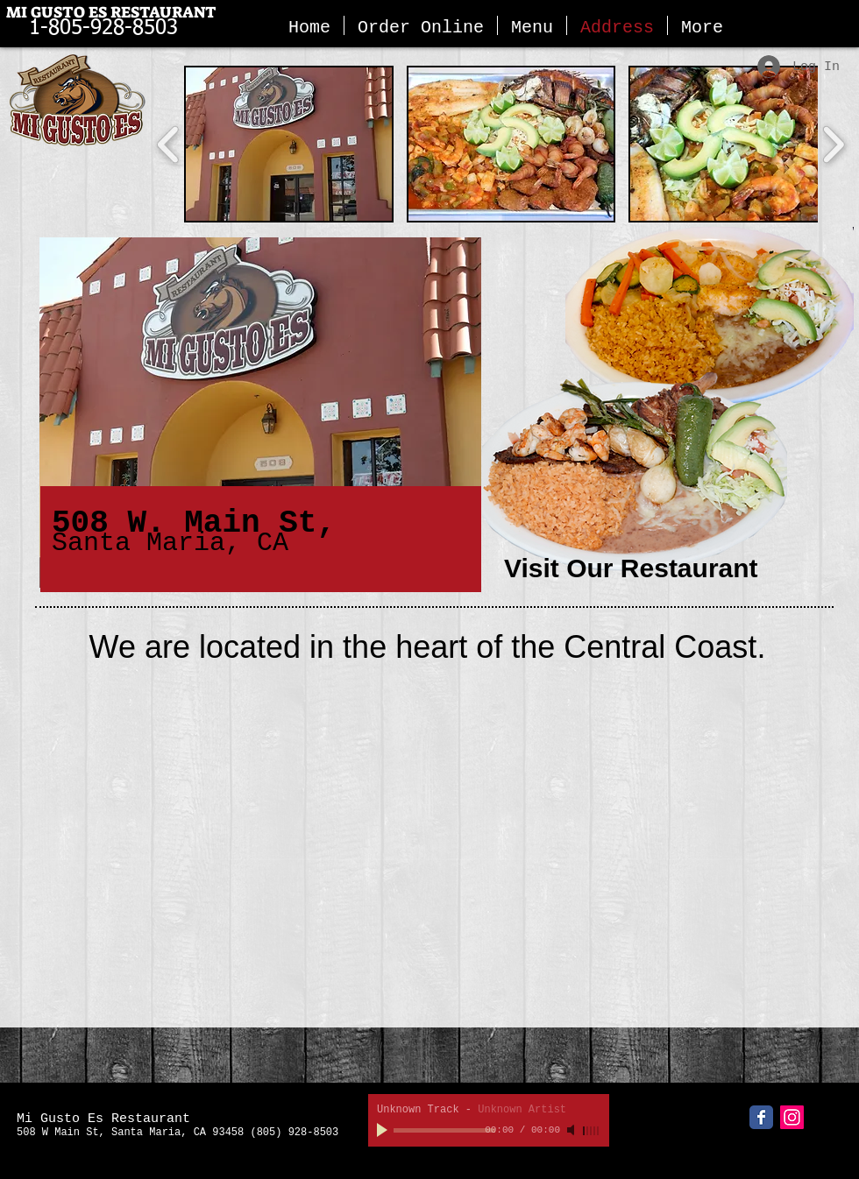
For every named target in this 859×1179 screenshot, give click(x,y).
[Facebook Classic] (761, 1117)
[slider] (591, 1130)
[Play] (384, 1130)
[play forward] (833, 144)
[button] (289, 144)
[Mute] (572, 1130)
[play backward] (168, 144)
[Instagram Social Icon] (792, 1117)
